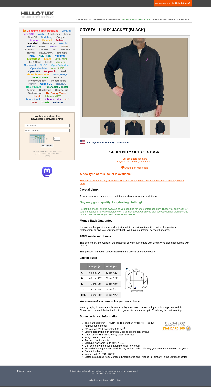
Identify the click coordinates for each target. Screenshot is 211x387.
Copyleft (61, 37)
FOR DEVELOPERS (163, 19)
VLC (67, 99)
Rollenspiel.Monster (56, 86)
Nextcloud (30, 65)
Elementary (48, 43)
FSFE (42, 46)
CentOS (32, 37)
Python (32, 83)
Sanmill (31, 90)
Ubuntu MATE (53, 96)
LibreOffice (33, 58)
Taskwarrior (35, 93)
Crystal (34, 40)
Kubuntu (60, 55)
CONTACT (183, 19)
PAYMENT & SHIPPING (107, 19)
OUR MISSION (83, 19)
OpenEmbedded (60, 65)
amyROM (29, 34)
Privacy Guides (37, 80)
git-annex (29, 49)
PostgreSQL (60, 74)
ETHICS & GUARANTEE (136, 19)
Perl (63, 71)
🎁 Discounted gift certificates (40, 30)
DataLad (47, 40)
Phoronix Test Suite (38, 74)
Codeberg (47, 37)
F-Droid (63, 43)
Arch (41, 34)
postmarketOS (40, 77)
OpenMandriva (38, 68)
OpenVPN (34, 71)
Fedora (30, 46)
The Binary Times (56, 93)
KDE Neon (45, 55)
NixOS (43, 65)
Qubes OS (46, 83)
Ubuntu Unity (53, 99)
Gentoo (53, 46)
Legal (28, 371)
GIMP (65, 46)
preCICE (57, 77)
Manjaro (60, 62)
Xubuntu (58, 102)
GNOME (43, 49)
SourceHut (61, 90)
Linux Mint (61, 58)
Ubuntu (37, 96)
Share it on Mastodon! (134, 167)
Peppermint (50, 71)
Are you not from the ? (172, 3)
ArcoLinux (54, 34)
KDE (32, 55)
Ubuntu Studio (32, 99)
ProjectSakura (58, 80)
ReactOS (61, 83)
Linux (47, 58)
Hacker (31, 52)
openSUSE (57, 68)
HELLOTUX (37, 14)
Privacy (20, 371)
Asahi (67, 34)
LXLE (48, 62)
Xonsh (45, 102)
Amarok (66, 30)
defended (32, 43)
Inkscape (62, 52)
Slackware (45, 90)
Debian (60, 40)
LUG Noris (35, 62)
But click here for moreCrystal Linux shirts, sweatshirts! (134, 160)
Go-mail (66, 49)
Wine (34, 102)
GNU (54, 49)
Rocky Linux (33, 86)
